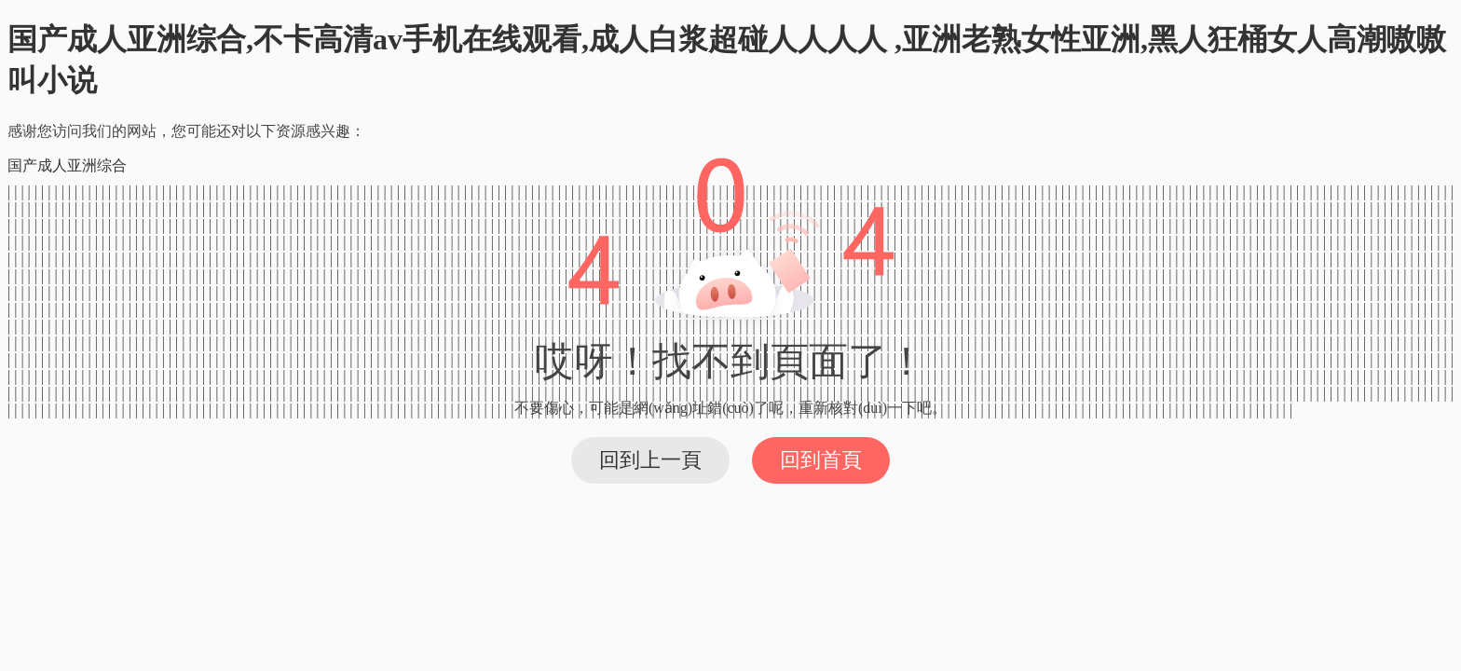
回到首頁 (821, 460)
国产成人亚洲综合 (67, 165)
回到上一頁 (650, 460)
